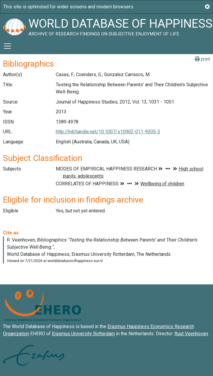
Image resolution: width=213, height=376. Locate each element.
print (202, 59)
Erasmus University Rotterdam (83, 333)
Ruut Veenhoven (191, 333)
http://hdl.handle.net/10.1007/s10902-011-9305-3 (108, 131)
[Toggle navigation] (7, 46)
